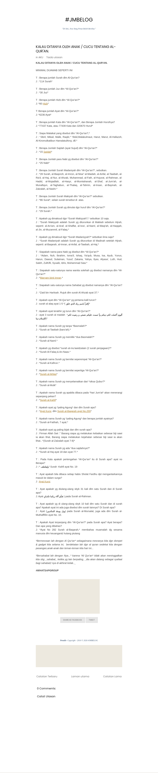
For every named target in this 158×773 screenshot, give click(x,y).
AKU (41, 57)
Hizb (45, 103)
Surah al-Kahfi (48, 400)
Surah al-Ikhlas (48, 374)
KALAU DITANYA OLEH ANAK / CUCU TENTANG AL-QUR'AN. (76, 49)
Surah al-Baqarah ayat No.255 (74, 411)
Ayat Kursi (45, 411)
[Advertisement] (79, 596)
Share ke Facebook (72, 620)
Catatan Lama (112, 677)
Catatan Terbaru (46, 677)
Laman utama (80, 677)
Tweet (93, 620)
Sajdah (47, 151)
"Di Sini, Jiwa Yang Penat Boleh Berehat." (79, 29)
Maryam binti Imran (50, 277)
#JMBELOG (79, 19)
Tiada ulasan (54, 57)
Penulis (63, 641)
